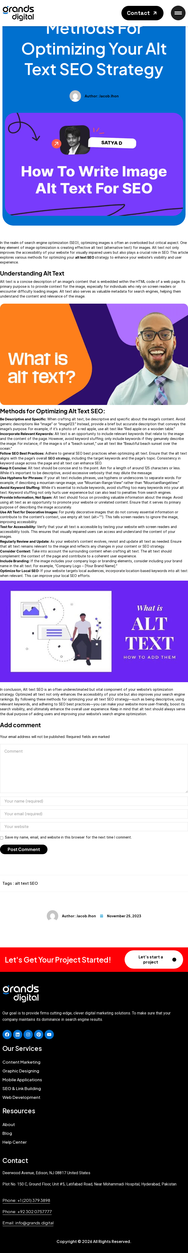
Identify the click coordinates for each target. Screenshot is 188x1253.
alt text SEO (26, 883)
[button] (142, 13)
